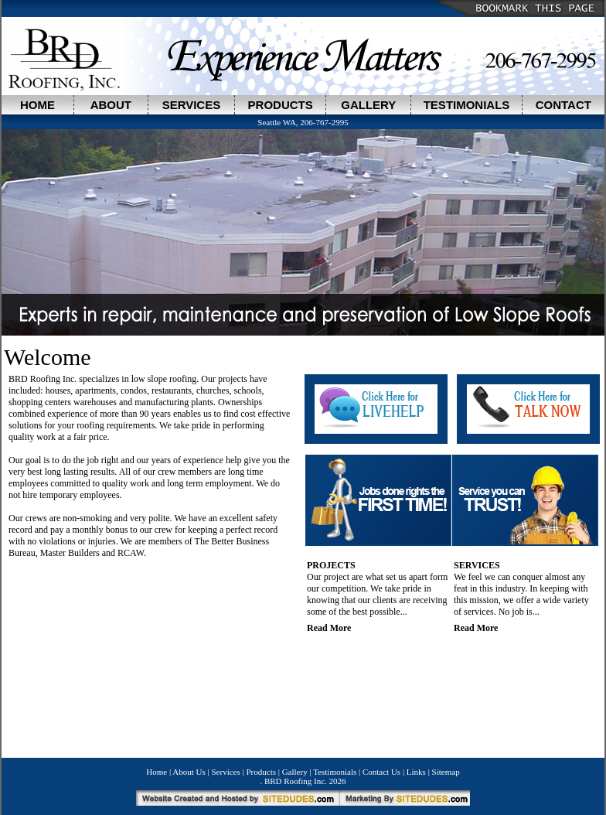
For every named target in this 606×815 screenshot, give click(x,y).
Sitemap (446, 771)
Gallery (295, 771)
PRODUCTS (280, 104)
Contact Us (381, 771)
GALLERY (368, 104)
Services (226, 771)
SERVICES (191, 104)
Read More (329, 627)
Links (416, 771)
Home (156, 771)
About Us (188, 771)
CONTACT (563, 104)
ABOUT (110, 104)
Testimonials (334, 771)
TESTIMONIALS (467, 104)
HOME (37, 104)
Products (261, 771)
